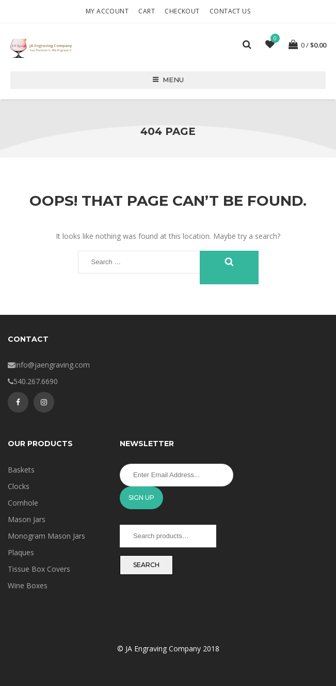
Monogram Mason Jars (46, 536)
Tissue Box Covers (39, 569)
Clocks (18, 486)
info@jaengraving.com (52, 365)
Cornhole (23, 503)
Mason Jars (26, 519)
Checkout (182, 11)
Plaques (21, 552)
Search (146, 565)
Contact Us (230, 11)
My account (107, 11)
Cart (146, 11)
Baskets (21, 470)
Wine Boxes (27, 585)
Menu (168, 79)
